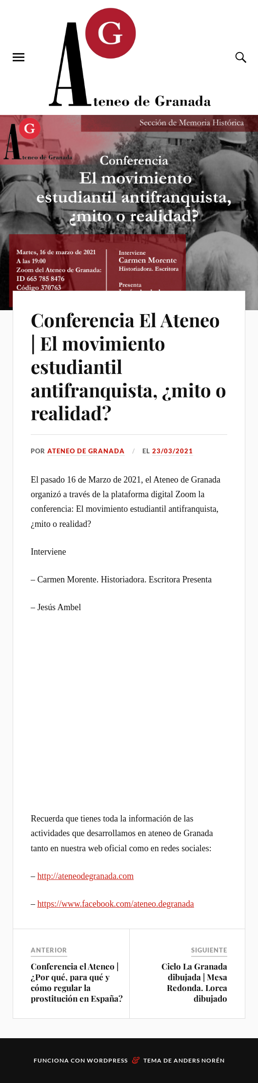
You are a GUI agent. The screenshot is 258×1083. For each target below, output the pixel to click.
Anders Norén (199, 1060)
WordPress (107, 1060)
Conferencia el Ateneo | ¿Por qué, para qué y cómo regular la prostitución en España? (77, 982)
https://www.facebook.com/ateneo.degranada (115, 904)
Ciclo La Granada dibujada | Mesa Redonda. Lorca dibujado (194, 982)
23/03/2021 (172, 451)
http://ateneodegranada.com (85, 876)
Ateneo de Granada (86, 451)
